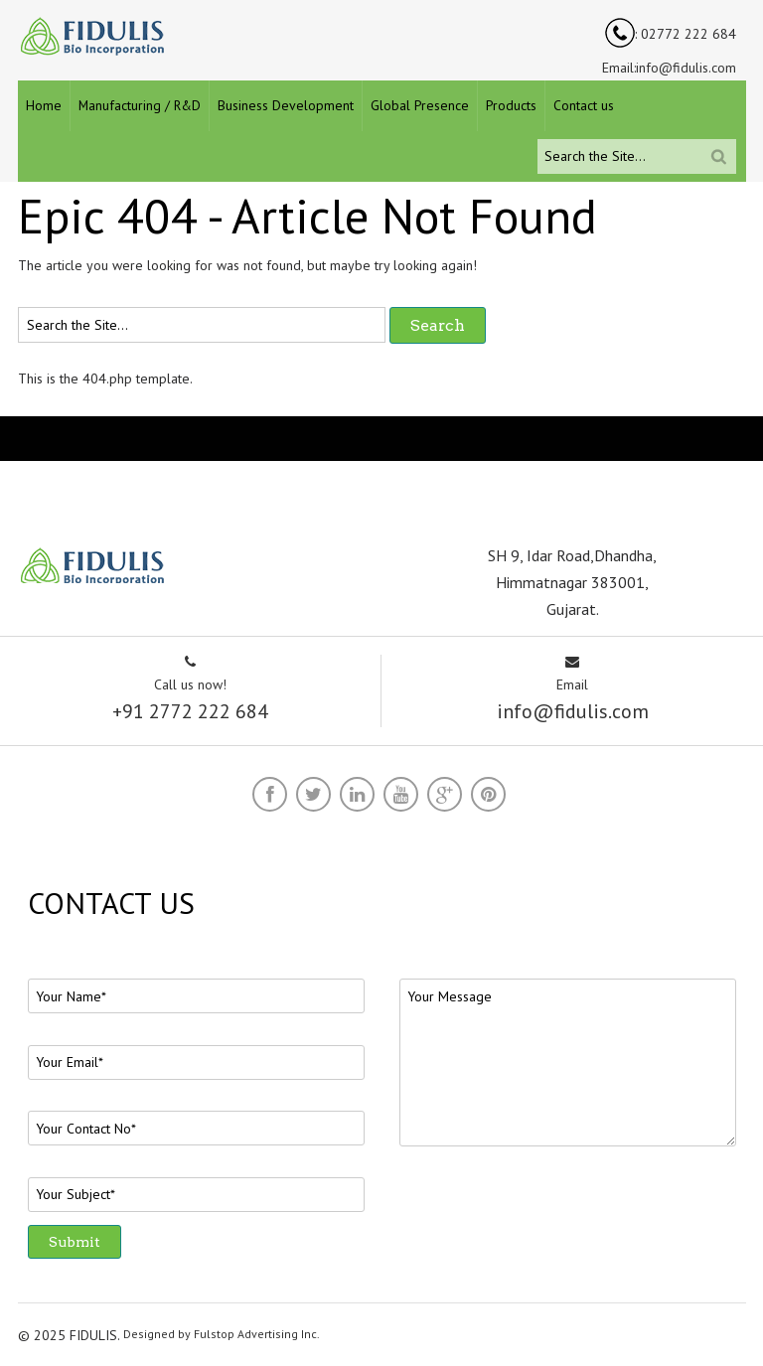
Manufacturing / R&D (139, 105)
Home (44, 105)
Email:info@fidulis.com (669, 67)
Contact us (583, 105)
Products (511, 105)
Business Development (286, 105)
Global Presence (420, 105)
